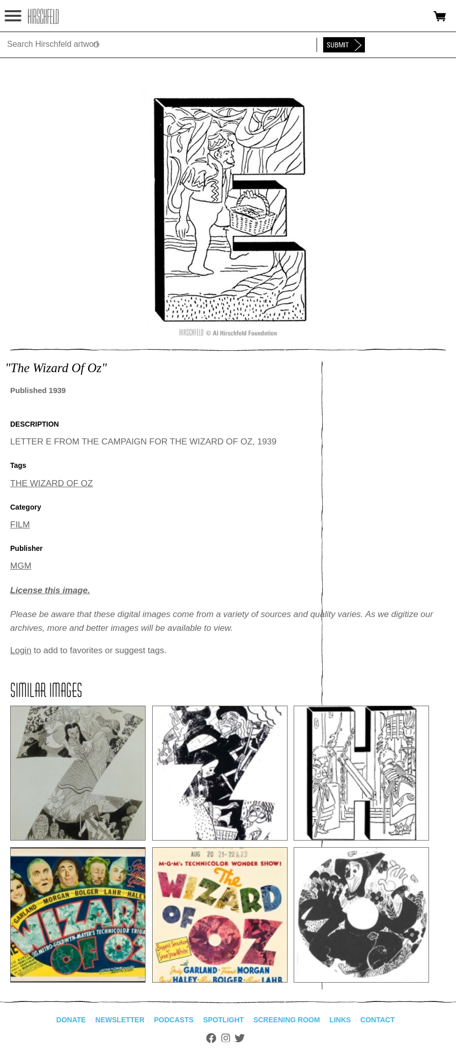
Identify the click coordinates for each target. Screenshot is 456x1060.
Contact (377, 1020)
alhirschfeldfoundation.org (43, 16)
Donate (71, 1020)
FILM (20, 524)
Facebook (211, 1038)
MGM (21, 566)
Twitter (240, 1038)
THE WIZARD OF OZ (51, 483)
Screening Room (286, 1020)
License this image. (50, 590)
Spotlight (223, 1020)
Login (21, 650)
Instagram (225, 1038)
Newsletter (119, 1020)
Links (340, 1020)
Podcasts (174, 1020)
